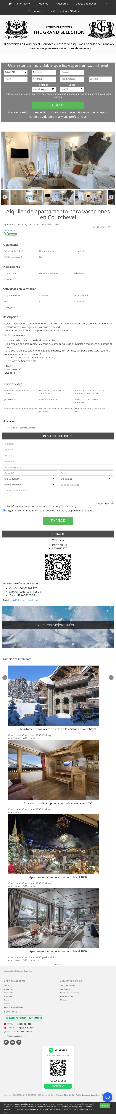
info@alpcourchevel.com (24, 600)
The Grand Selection (68, 986)
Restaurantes (8, 993)
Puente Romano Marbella (69, 993)
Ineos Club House (48, 399)
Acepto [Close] (105, 1109)
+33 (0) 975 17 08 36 (25, 1028)
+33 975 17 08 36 (24, 1032)
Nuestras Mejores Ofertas (63, 11)
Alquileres (63, 3)
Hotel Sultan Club (66, 996)
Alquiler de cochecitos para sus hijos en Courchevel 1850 (90, 392)
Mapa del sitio (69, 1095)
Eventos (7, 1003)
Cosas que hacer (87, 3)
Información (25, 3)
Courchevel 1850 (50, 224)
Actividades (8, 996)
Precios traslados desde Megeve (20, 408)
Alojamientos (8, 989)
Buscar (58, 105)
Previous (4, 197)
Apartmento (10, 224)
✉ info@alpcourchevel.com (15, 1036)
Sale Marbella (65, 989)
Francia (22, 224)
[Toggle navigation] (107, 4)
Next (111, 197)
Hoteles (45, 3)
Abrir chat (58, 1086)
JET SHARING (10, 399)
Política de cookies (83, 1095)
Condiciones (68, 506)
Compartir (9, 230)
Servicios (7, 1000)
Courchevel (33, 224)
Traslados (35, 11)
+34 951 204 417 (23, 1024)
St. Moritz (63, 1000)
